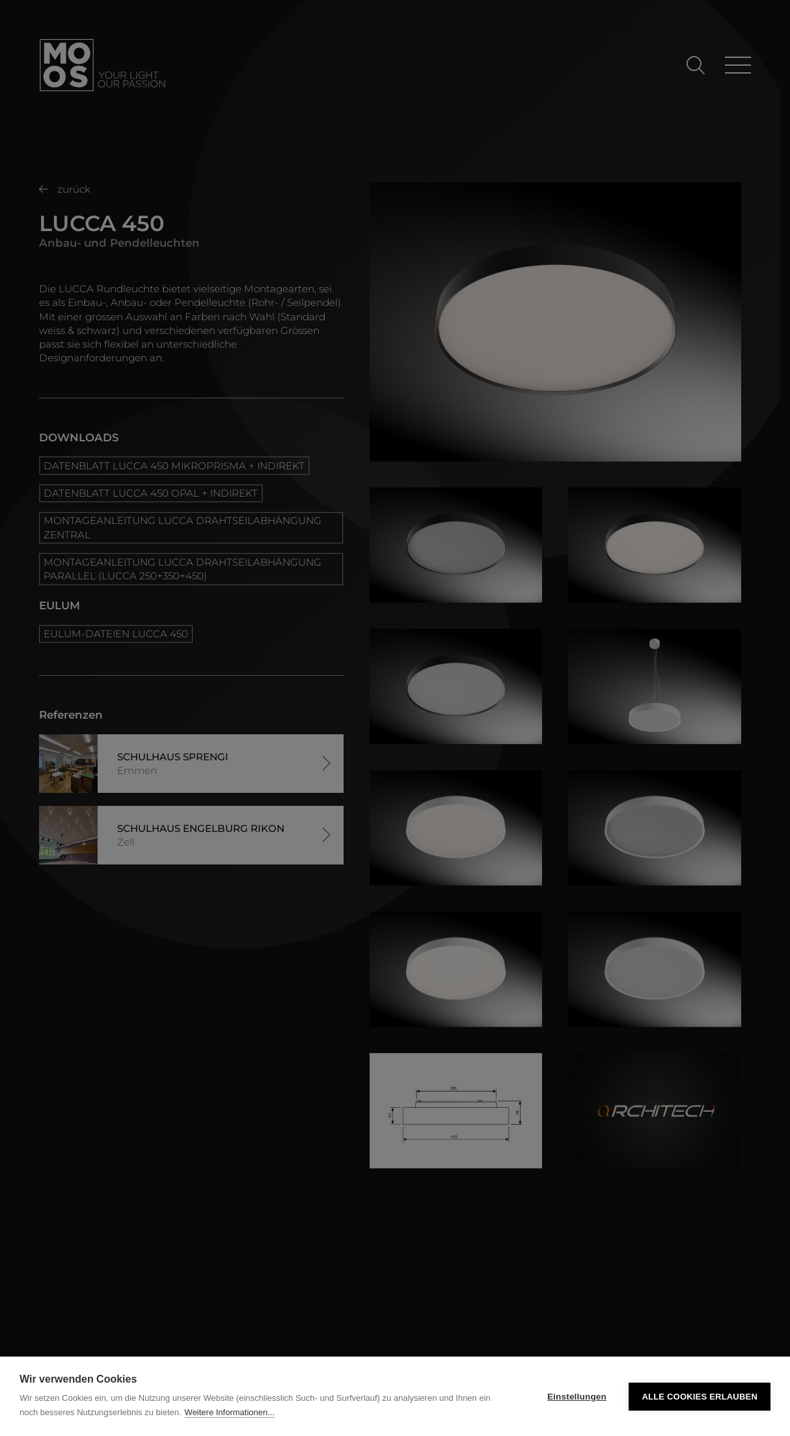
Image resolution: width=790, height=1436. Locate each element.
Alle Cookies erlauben (699, 1396)
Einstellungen (576, 1396)
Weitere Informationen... (230, 1412)
